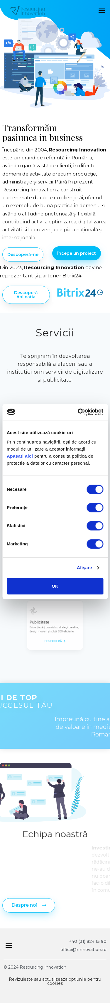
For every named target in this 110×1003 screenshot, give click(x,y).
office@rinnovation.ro (83, 949)
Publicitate (46, 623)
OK (55, 586)
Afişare (84, 567)
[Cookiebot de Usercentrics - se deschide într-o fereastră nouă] (78, 412)
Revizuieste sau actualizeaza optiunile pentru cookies (55, 981)
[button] (102, 10)
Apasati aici (20, 456)
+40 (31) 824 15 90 (87, 941)
